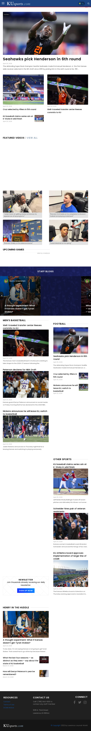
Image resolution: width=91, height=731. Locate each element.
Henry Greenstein (17, 281)
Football (7, 14)
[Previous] (2, 295)
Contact (6, 701)
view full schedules (43, 253)
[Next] (89, 295)
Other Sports (62, 459)
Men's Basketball (54, 77)
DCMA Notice (8, 707)
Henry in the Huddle (16, 607)
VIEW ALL (32, 137)
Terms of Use (8, 704)
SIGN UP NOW (26, 590)
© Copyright (56, 725)
